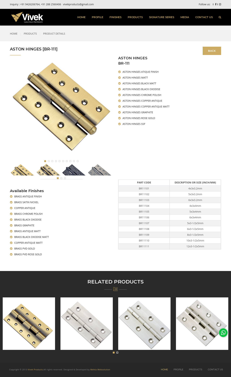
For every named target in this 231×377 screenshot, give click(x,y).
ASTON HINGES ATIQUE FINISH (141, 71)
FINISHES (115, 17)
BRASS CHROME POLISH (28, 213)
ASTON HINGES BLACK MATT (139, 83)
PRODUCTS (135, 17)
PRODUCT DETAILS (54, 33)
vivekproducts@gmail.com (78, 4)
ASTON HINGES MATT (135, 77)
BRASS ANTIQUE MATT (27, 231)
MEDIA (184, 17)
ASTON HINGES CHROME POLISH (142, 95)
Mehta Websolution (100, 369)
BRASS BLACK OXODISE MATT (31, 237)
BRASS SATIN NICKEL (26, 202)
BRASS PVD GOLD (24, 248)
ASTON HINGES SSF (134, 124)
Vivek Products (35, 369)
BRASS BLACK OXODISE (28, 219)
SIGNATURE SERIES (161, 17)
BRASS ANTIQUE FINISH (28, 196)
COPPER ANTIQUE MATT (28, 242)
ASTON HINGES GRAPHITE (138, 112)
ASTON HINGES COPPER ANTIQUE (142, 100)
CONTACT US (204, 17)
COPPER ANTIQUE (24, 208)
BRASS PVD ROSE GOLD (28, 254)
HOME (81, 17)
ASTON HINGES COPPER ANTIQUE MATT (146, 106)
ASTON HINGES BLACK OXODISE (141, 89)
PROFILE (97, 17)
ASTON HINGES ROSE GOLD (139, 118)
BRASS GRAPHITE (24, 225)
